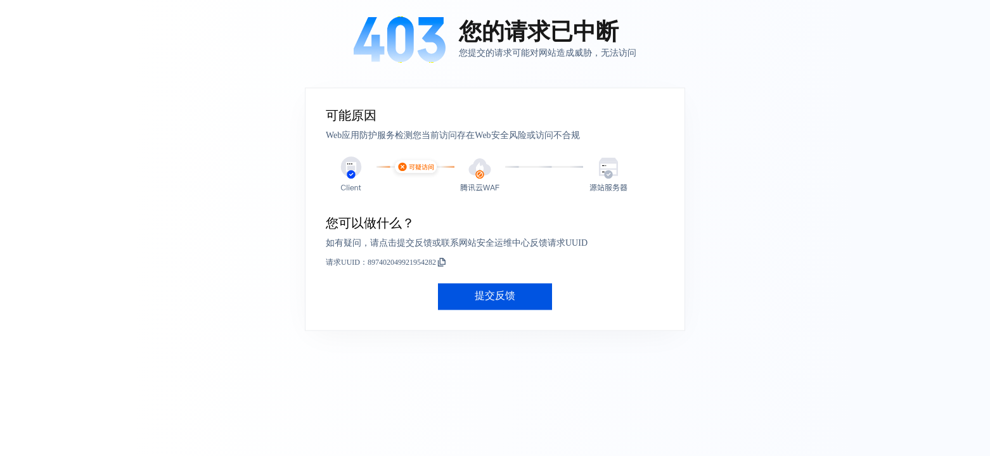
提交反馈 (495, 296)
